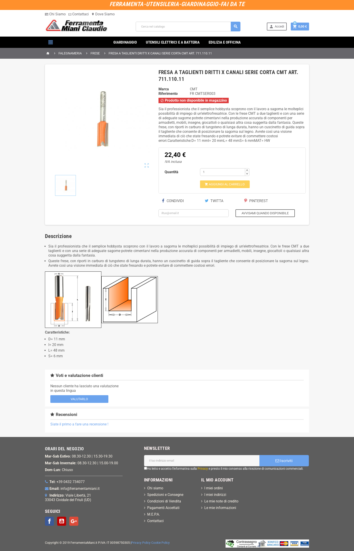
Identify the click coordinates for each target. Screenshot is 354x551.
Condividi (173, 201)
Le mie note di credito (221, 501)
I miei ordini (213, 488)
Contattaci (78, 14)
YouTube (61, 521)
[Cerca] (188, 26)
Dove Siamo (103, 14)
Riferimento (168, 93)
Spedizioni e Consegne (165, 495)
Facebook (49, 521)
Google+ (73, 521)
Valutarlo (79, 399)
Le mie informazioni (220, 508)
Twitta (214, 201)
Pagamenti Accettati (163, 508)
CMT (194, 89)
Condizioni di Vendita (164, 501)
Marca (163, 89)
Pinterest (256, 201)
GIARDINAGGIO (125, 42)
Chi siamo (155, 488)
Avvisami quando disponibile (265, 213)
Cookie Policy (160, 543)
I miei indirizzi (215, 495)
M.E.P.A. (153, 514)
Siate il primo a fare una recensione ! (79, 424)
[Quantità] (222, 172)
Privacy (203, 468)
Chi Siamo (55, 14)
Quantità (171, 172)
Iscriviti (284, 460)
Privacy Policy (141, 543)
